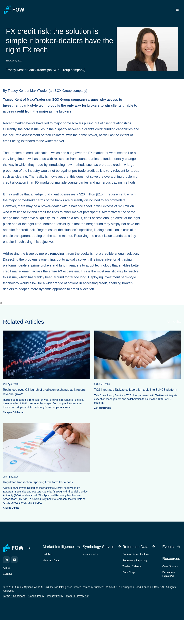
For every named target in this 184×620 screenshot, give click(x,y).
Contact (7, 573)
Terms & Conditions (14, 595)
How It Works (90, 554)
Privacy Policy (55, 595)
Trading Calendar (132, 566)
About (6, 567)
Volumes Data (51, 560)
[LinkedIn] (6, 559)
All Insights (174, 321)
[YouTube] (14, 559)
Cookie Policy (36, 595)
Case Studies (170, 566)
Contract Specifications (135, 554)
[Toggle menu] (177, 9)
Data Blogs (128, 572)
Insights (47, 554)
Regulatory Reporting (134, 560)
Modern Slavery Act (77, 595)
